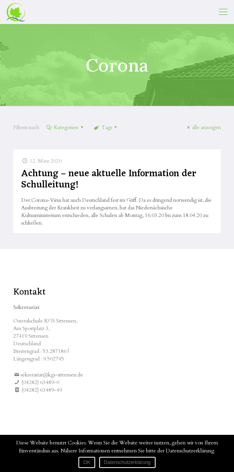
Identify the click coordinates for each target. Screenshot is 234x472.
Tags (106, 127)
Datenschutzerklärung (127, 462)
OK (86, 462)
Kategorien (65, 127)
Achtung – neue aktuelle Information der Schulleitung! (108, 179)
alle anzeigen (203, 127)
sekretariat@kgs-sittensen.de (51, 374)
